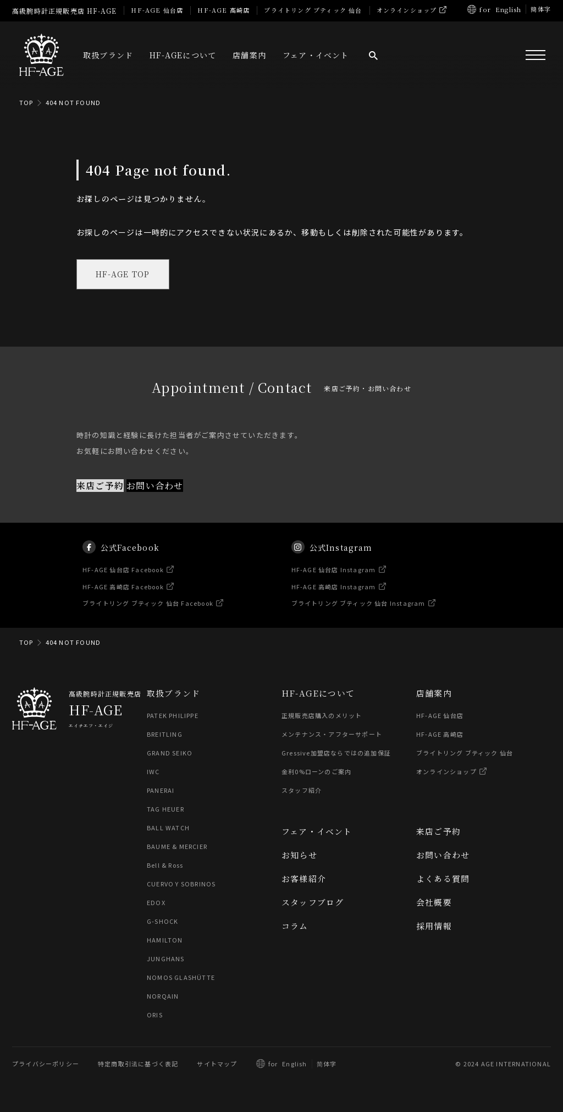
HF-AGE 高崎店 (223, 10)
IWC (153, 772)
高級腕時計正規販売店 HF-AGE (64, 10)
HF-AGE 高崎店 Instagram (333, 598)
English (508, 9)
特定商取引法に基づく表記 (138, 1064)
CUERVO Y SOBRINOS (181, 884)
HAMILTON (165, 940)
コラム (295, 926)
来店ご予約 (100, 486)
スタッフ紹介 (302, 790)
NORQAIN (163, 996)
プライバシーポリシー (45, 1064)
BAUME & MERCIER (177, 846)
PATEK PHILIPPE (172, 715)
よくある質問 (443, 879)
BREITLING (165, 734)
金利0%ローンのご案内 (316, 772)
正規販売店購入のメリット (322, 715)
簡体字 (541, 8)
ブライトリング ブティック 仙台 (313, 10)
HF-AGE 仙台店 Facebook (123, 581)
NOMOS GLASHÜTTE (181, 977)
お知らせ (299, 855)
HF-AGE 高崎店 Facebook (123, 598)
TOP (26, 102)
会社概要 (434, 902)
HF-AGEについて (183, 55)
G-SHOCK (162, 921)
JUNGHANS (166, 959)
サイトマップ (217, 1064)
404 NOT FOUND (73, 102)
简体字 (327, 1064)
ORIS (155, 1015)
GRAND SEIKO (169, 753)
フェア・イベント (316, 55)
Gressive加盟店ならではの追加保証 (336, 753)
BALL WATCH (168, 828)
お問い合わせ (154, 486)
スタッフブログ (313, 902)
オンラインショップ (407, 10)
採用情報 (434, 926)
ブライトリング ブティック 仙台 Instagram (358, 615)
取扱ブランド (108, 55)
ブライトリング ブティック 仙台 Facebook (148, 615)
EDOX (156, 903)
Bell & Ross (165, 865)
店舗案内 (249, 55)
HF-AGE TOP (123, 274)
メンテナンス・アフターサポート (332, 734)
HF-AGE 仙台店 (157, 10)
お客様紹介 (304, 879)
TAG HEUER (165, 809)
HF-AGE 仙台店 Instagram (333, 581)
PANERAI (160, 790)
